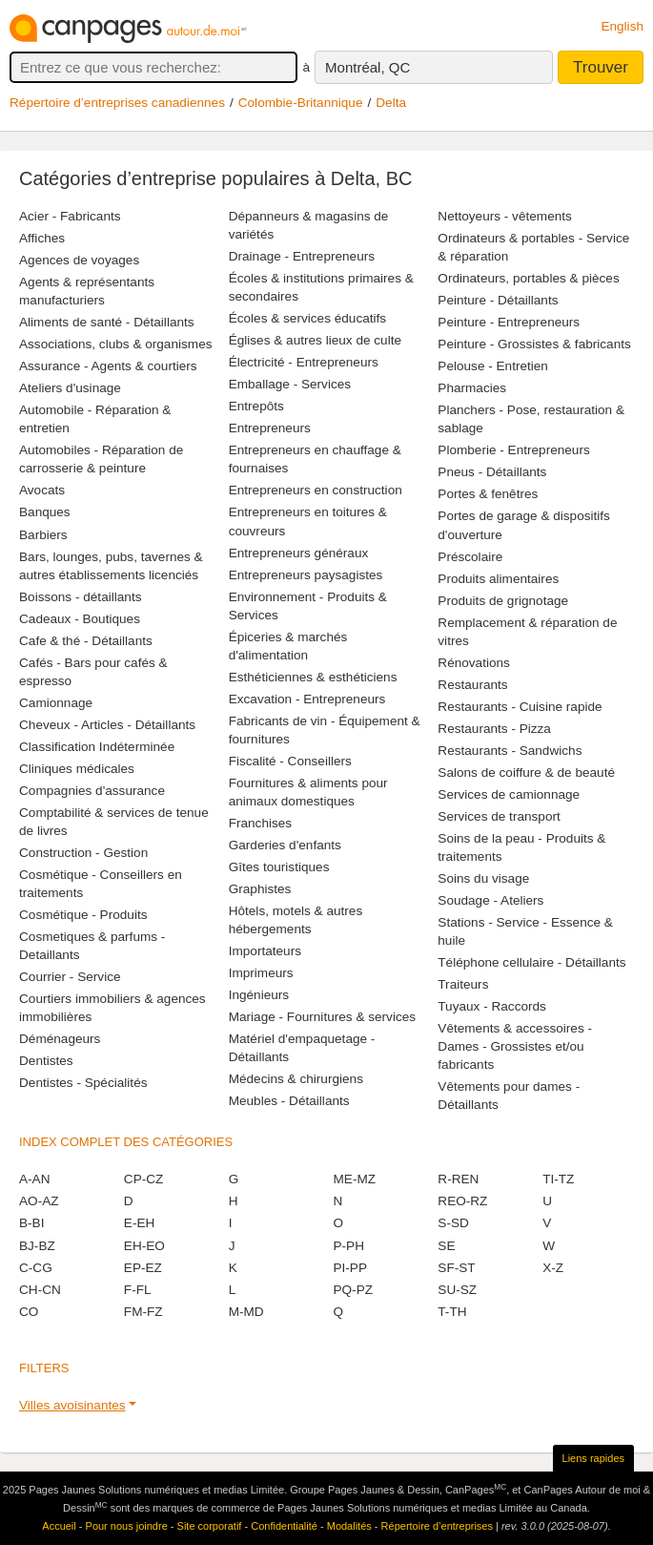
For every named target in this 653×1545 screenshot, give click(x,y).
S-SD (453, 1223)
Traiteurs (463, 984)
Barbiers (43, 535)
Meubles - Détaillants (289, 1101)
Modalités (349, 1526)
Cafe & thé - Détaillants (86, 641)
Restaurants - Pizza (494, 728)
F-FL (138, 1290)
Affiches (42, 238)
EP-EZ (143, 1268)
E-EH (139, 1223)
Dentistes (46, 1061)
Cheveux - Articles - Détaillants (107, 725)
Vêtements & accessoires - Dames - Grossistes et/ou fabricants (515, 1046)
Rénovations (474, 663)
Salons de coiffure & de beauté (526, 772)
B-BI (31, 1223)
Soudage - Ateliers (490, 900)
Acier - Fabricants (70, 216)
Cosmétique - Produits (83, 915)
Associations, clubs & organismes (116, 344)
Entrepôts (256, 406)
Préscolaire (470, 557)
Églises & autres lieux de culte (315, 340)
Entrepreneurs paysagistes (306, 575)
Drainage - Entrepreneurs (302, 256)
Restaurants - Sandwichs (510, 750)
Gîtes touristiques (279, 867)
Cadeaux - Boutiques (79, 619)
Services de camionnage (509, 794)
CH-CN (40, 1290)
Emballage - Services (290, 384)
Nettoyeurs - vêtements (505, 216)
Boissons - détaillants (80, 597)
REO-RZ (462, 1201)
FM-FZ (143, 1312)
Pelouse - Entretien (493, 366)
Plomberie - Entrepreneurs (513, 450)
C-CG (35, 1268)
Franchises (260, 823)
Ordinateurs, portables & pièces (528, 278)
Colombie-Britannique (300, 102)
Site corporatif (209, 1526)
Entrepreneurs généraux (299, 553)
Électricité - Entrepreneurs (303, 362)
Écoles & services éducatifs (307, 318)
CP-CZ (144, 1179)
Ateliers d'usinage (70, 388)
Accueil (58, 1526)
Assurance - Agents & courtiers (108, 366)
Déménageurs (59, 1039)
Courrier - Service (70, 977)
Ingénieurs (259, 995)
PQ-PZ (353, 1290)
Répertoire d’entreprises (437, 1526)
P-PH (348, 1246)
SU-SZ (457, 1290)
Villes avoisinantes (72, 1405)
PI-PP (350, 1268)
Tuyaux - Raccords (492, 1006)
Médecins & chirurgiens (296, 1079)
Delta (391, 102)
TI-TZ (558, 1179)
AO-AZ (39, 1201)
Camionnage (55, 703)
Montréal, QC (367, 67)
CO (28, 1312)
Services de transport (499, 816)
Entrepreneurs (270, 428)
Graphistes (260, 889)
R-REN (458, 1179)
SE (446, 1246)
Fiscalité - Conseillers (290, 761)
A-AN (34, 1179)
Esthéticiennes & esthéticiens (313, 677)
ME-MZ (354, 1179)
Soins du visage (483, 878)
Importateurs (265, 951)
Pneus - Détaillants (492, 472)
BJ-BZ (37, 1246)
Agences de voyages (79, 260)
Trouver (600, 67)
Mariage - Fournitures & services (322, 1017)
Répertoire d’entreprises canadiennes (117, 102)
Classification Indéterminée (96, 747)
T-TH (452, 1312)
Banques (45, 512)
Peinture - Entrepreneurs (509, 322)
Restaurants (472, 685)
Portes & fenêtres (488, 494)
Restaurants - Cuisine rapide (520, 706)
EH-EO (144, 1246)
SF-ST (456, 1268)
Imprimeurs (261, 973)
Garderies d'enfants (285, 845)
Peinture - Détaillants (498, 300)
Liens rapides (593, 1458)
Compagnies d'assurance (92, 790)
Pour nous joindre (127, 1526)
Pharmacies (472, 388)
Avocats (42, 490)
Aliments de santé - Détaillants (106, 322)
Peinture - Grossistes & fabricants (534, 344)
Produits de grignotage (503, 601)
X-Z (552, 1268)
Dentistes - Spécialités (83, 1082)
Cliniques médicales (76, 769)
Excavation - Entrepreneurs (307, 699)
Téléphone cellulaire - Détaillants (531, 962)
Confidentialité (284, 1526)
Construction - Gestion (83, 853)
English (622, 26)
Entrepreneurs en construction (315, 490)
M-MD (246, 1312)
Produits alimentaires (498, 579)
